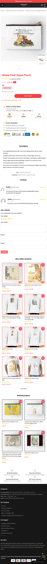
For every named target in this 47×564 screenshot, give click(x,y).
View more (23, 388)
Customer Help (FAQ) (6, 533)
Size (3, 85)
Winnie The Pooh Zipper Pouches (36, 10)
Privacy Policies (5, 510)
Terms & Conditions (6, 508)
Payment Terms (5, 526)
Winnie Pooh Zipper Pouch (31, 453)
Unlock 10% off (43, 556)
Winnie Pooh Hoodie (7, 349)
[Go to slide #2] (28, 68)
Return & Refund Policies (7, 528)
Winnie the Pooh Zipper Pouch (10, 421)
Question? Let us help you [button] (39, 562)
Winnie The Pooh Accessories (15, 10)
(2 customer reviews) (15, 79)
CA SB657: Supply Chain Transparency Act (12, 515)
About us (3, 506)
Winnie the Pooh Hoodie (31, 349)
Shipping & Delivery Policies (8, 523)
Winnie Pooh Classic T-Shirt (32, 378)
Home (2, 10)
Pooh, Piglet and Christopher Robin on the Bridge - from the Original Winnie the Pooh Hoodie (35, 317)
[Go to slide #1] (19, 68)
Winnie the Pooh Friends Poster (33, 285)
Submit (4, 252)
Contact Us (4, 530)
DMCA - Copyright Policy (7, 513)
